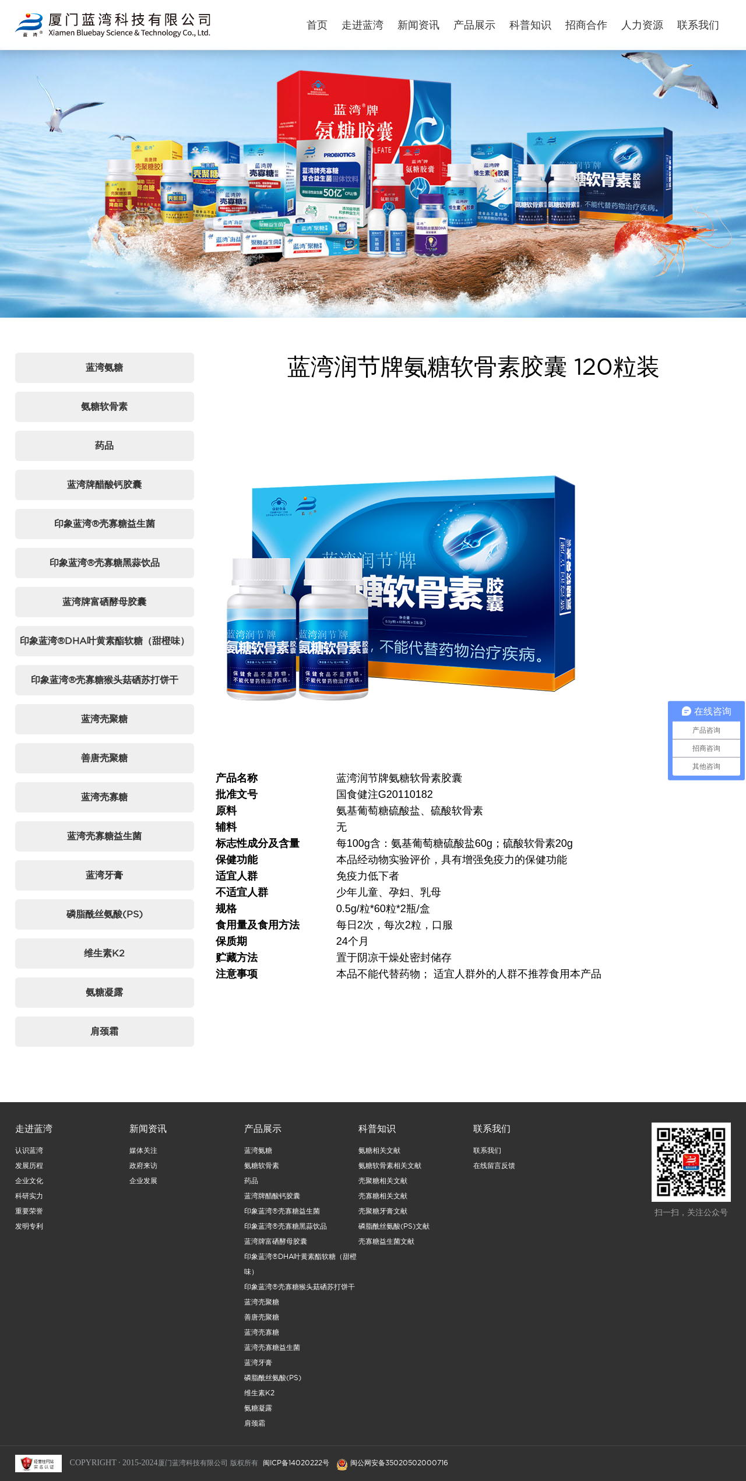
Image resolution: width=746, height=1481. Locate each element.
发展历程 (29, 1174)
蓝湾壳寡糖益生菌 (104, 836)
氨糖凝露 (104, 992)
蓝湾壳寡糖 (104, 796)
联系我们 (698, 24)
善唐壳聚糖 (104, 757)
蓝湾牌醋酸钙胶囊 (104, 484)
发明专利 (29, 1235)
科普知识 (530, 24)
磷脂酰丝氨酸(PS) (104, 914)
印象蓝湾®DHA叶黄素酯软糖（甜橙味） (104, 640)
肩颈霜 (104, 1031)
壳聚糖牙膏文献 (382, 1219)
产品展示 (474, 24)
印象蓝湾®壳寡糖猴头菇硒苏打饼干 (104, 679)
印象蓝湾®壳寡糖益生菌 (104, 523)
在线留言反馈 (494, 1174)
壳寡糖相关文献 (382, 1204)
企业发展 (143, 1189)
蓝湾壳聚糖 (104, 718)
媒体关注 (143, 1159)
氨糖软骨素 (104, 406)
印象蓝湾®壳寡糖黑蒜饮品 (105, 562)
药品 (104, 445)
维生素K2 (104, 953)
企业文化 (29, 1189)
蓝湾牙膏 (104, 875)
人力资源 (642, 24)
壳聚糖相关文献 (382, 1189)
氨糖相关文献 (379, 1159)
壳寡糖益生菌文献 (386, 1250)
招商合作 (586, 24)
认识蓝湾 (29, 1159)
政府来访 (143, 1174)
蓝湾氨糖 (104, 367)
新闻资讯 (418, 24)
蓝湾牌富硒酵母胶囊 (104, 601)
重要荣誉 (29, 1219)
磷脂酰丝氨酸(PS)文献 (394, 1235)
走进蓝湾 (362, 24)
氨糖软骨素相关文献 (389, 1174)
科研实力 (29, 1204)
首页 (317, 24)
